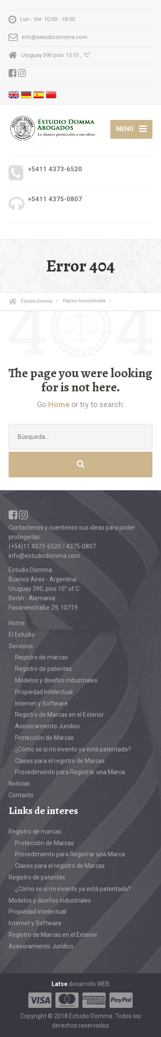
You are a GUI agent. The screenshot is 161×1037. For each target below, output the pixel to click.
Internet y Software (41, 703)
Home (59, 404)
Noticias (19, 783)
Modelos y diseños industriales (56, 680)
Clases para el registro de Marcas (60, 760)
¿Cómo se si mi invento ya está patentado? (73, 749)
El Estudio (22, 634)
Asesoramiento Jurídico (47, 726)
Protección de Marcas (44, 737)
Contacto (21, 795)
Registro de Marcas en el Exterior (59, 714)
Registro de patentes (43, 668)
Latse (59, 983)
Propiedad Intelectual (44, 691)
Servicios (21, 646)
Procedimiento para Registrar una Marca (70, 772)
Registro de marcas (41, 657)
